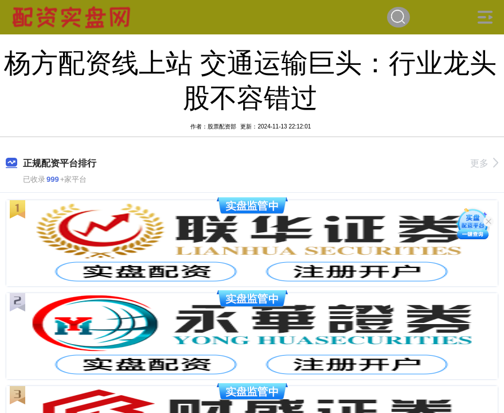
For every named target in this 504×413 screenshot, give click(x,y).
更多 (484, 163)
